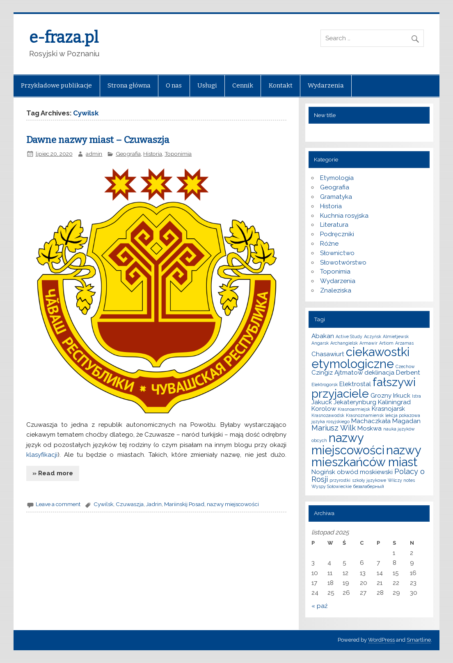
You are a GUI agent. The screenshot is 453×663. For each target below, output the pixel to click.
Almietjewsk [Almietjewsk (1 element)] (396, 336)
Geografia (128, 153)
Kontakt (281, 85)
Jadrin (154, 504)
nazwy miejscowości (233, 504)
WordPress (381, 640)
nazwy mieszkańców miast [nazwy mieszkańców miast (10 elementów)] (366, 456)
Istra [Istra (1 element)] (416, 396)
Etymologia (337, 178)
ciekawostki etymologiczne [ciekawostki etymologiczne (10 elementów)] (360, 358)
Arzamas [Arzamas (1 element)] (404, 343)
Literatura (334, 224)
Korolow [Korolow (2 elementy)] (323, 408)
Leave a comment (58, 504)
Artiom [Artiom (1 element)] (386, 343)
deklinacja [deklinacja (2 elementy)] (379, 372)
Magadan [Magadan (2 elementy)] (406, 421)
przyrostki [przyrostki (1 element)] (339, 480)
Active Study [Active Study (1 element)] (349, 336)
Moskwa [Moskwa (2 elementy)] (369, 428)
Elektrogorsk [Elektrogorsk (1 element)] (324, 384)
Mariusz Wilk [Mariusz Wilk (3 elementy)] (333, 428)
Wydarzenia (326, 85)
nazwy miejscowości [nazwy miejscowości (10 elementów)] (347, 443)
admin (94, 153)
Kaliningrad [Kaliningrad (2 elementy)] (394, 402)
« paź (319, 606)
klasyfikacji (41, 454)
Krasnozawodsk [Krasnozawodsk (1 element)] (327, 415)
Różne (329, 243)
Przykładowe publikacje (56, 85)
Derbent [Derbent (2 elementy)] (408, 372)
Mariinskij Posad (184, 504)
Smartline (419, 640)
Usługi (207, 85)
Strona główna (129, 85)
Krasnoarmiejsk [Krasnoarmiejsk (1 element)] (354, 409)
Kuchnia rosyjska (344, 215)
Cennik (242, 85)
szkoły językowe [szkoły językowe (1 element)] (369, 480)
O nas (174, 85)
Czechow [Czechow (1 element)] (405, 366)
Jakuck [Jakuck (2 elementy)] (321, 402)
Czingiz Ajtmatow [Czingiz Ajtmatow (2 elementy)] (337, 372)
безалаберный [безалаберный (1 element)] (368, 486)
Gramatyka (336, 196)
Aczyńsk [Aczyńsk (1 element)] (372, 336)
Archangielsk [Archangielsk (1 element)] (344, 343)
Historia (152, 153)
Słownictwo (337, 253)
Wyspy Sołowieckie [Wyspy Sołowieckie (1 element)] (331, 486)
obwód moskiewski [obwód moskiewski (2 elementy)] (365, 472)
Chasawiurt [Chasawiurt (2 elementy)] (327, 354)
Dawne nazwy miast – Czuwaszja (97, 139)
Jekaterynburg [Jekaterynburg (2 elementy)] (355, 402)
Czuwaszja (130, 504)
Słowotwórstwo (343, 262)
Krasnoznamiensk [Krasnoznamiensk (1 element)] (365, 415)
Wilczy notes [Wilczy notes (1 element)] (401, 480)
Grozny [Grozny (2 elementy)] (381, 395)
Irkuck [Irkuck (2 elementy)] (401, 395)
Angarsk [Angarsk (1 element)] (320, 343)
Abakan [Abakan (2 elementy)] (322, 336)
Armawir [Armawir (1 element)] (368, 343)
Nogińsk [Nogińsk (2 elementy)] (323, 472)
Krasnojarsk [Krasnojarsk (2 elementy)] (388, 408)
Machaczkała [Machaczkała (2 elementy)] (371, 421)
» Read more (52, 473)
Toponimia (178, 153)
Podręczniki (337, 234)
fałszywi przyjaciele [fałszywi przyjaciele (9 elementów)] (363, 388)
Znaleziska (335, 290)
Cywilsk (103, 504)
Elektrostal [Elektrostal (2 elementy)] (355, 384)
